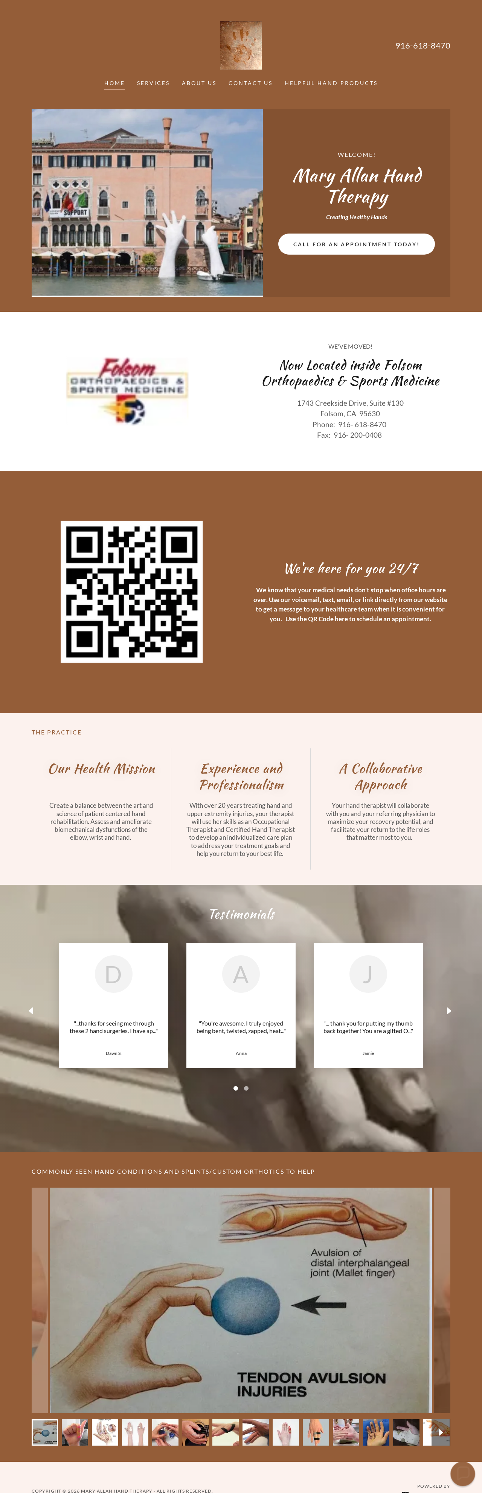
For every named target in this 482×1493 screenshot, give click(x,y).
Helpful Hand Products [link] (331, 83)
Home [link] (114, 83)
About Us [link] (199, 83)
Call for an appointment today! (356, 244)
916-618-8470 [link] (422, 45)
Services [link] (153, 83)
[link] (241, 44)
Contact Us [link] (251, 83)
